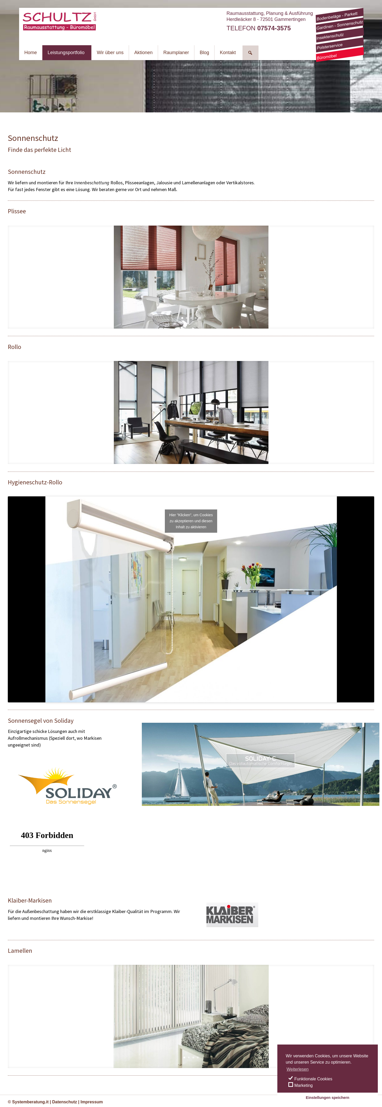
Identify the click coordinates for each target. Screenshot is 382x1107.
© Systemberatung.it (28, 1102)
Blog (204, 52)
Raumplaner (176, 52)
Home (30, 52)
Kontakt (228, 52)
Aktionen (143, 52)
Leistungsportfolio (66, 52)
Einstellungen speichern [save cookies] (327, 1097)
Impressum (92, 1102)
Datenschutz (64, 1102)
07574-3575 (274, 28)
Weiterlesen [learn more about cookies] (297, 1069)
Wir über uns (110, 52)
